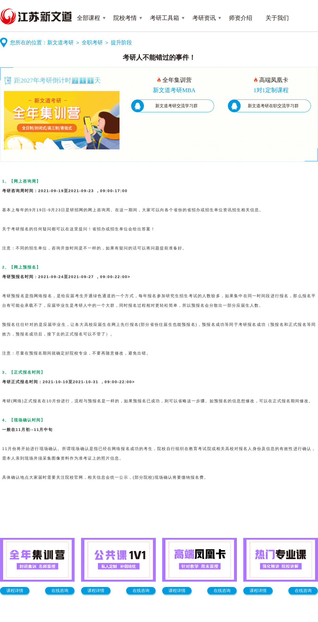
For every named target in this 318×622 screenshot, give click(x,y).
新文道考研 (60, 42)
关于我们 (277, 18)
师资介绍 (240, 18)
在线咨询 (59, 590)
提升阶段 (121, 42)
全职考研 (92, 42)
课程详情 (14, 590)
